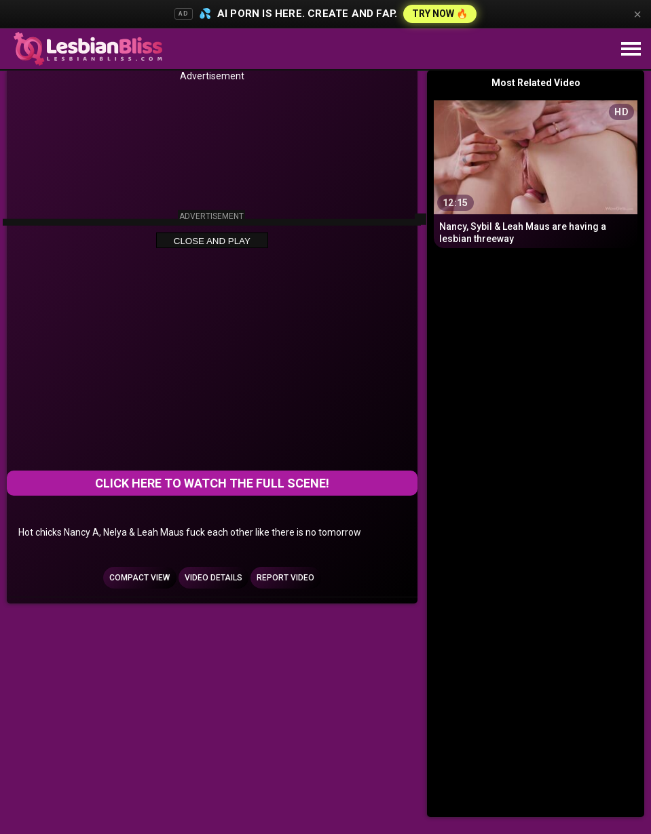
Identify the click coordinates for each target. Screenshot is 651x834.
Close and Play (212, 241)
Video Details (213, 577)
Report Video (285, 577)
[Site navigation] (630, 49)
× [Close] (637, 14)
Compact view (139, 577)
